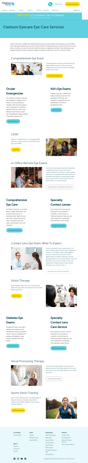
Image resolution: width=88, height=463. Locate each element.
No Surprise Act (66, 437)
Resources (48, 437)
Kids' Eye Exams (56, 110)
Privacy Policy (66, 435)
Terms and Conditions (68, 444)
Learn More (16, 149)
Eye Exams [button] (14, 10)
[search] (83, 10)
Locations (4, 10)
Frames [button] (23, 10)
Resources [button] (60, 10)
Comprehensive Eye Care (14, 230)
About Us (15, 446)
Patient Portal (64, 4)
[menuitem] (14, 10)
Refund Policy (49, 454)
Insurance (42, 10)
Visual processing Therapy (54, 378)
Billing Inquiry (49, 447)
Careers (15, 451)
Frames (31, 435)
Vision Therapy (16, 296)
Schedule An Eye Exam (78, 4)
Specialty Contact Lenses (58, 225)
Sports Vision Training (18, 410)
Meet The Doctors (51, 435)
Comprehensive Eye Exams (54, 75)
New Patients (49, 445)
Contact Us (16, 449)
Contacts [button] (32, 10)
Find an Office (17, 435)
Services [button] (50, 10)
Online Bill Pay (50, 442)
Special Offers (33, 440)
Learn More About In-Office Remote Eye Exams (60, 187)
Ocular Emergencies (13, 121)
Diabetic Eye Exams (13, 345)
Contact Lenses (33, 437)
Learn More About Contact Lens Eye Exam (58, 271)
